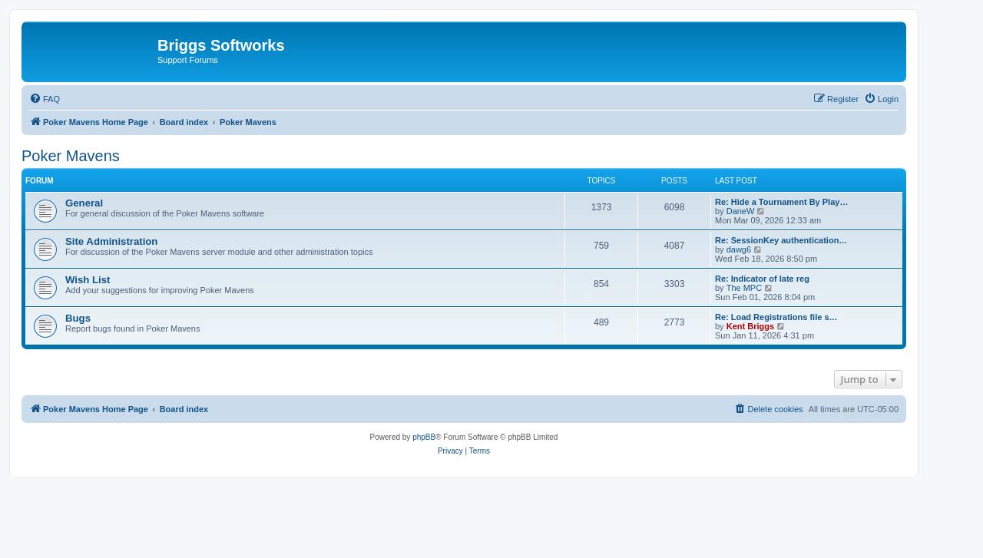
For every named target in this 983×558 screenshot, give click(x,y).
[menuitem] (44, 99)
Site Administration (111, 241)
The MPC (744, 287)
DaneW (740, 211)
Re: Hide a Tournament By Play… (781, 201)
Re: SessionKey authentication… (781, 240)
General (84, 203)
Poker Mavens (71, 155)
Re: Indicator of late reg (762, 278)
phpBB (423, 437)
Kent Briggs (750, 326)
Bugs (78, 318)
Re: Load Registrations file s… (776, 317)
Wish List (88, 280)
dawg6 (738, 249)
